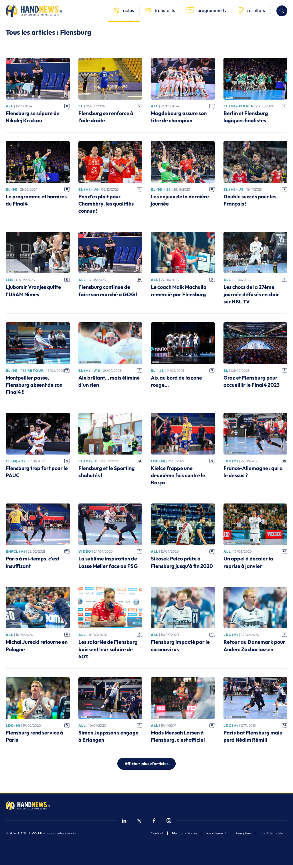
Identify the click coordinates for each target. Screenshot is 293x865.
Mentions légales (184, 833)
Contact (157, 833)
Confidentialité (271, 833)
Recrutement (216, 833)
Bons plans (243, 833)
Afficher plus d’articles (146, 763)
